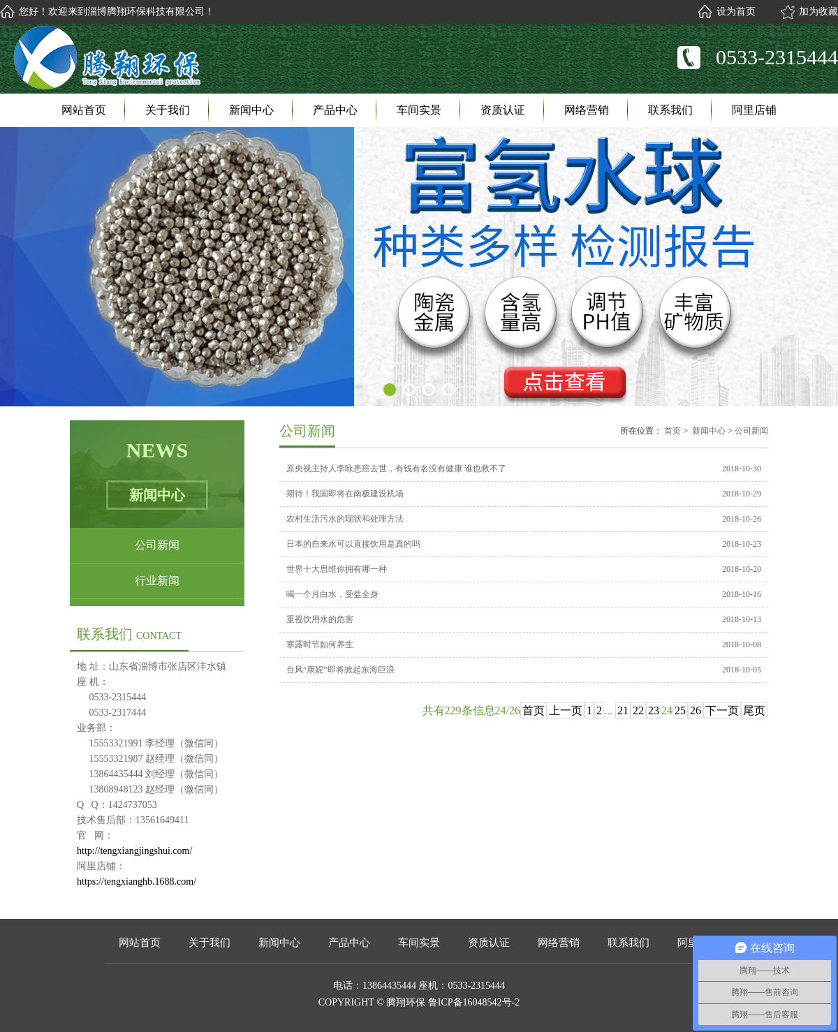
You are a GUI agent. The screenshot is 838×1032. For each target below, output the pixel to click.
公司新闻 (157, 545)
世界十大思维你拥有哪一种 (336, 569)
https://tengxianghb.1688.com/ (136, 881)
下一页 (722, 710)
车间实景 (419, 110)
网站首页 (83, 110)
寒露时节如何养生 (319, 644)
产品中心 (335, 110)
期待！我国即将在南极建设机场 (345, 494)
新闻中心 (251, 110)
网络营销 (586, 110)
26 (695, 710)
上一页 (565, 710)
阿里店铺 (754, 110)
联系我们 (670, 110)
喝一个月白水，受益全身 (332, 594)
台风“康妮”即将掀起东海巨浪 (340, 670)
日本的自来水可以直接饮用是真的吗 (353, 544)
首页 (672, 431)
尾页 (754, 710)
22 (638, 710)
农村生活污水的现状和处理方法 (345, 519)
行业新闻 (157, 581)
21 (622, 710)
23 (653, 710)
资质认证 (502, 110)
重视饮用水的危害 (319, 619)
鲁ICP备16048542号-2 (474, 1002)
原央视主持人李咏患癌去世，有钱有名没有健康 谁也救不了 (396, 468)
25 (680, 710)
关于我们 (167, 110)
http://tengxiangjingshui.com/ (134, 851)
